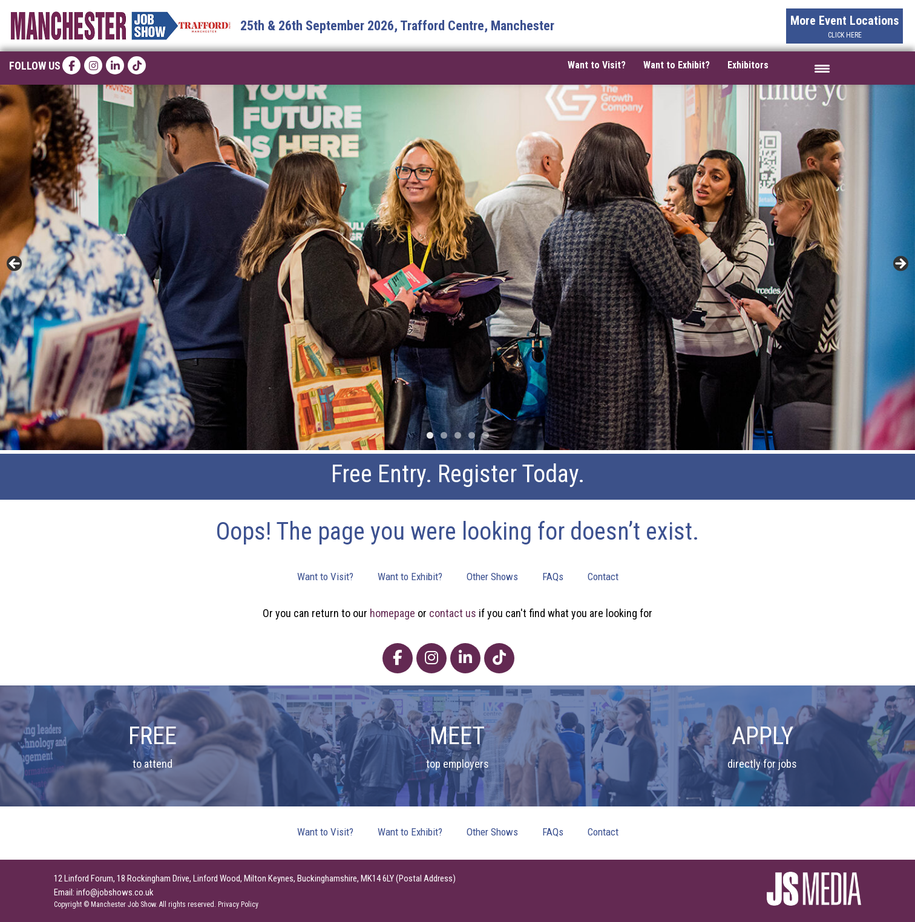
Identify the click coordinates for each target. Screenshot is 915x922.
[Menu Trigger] (822, 68)
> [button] (900, 264)
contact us (452, 613)
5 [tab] (485, 435)
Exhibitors (748, 65)
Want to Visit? (597, 65)
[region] (457, 268)
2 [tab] (444, 435)
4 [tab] (471, 435)
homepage (392, 613)
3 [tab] (457, 435)
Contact (603, 577)
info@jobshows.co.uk (115, 892)
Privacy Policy (238, 904)
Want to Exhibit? (676, 65)
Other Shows (492, 577)
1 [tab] (430, 435)
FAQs (552, 577)
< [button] (15, 264)
